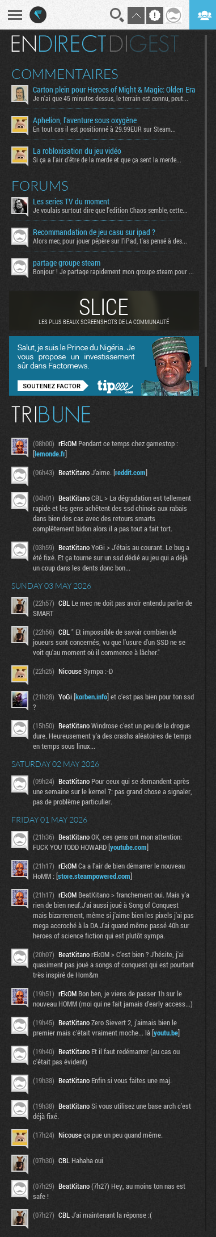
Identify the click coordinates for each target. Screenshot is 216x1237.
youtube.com (128, 847)
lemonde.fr (50, 453)
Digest (144, 43)
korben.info (91, 696)
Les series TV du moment (71, 201)
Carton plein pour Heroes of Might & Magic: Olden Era (114, 89)
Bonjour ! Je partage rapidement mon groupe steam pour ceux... (114, 271)
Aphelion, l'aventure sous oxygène (85, 120)
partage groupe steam (66, 262)
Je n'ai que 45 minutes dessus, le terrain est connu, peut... (110, 98)
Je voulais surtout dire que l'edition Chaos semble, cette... (110, 210)
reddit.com (130, 472)
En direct (58, 43)
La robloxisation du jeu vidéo (77, 151)
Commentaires (64, 73)
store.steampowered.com (94, 876)
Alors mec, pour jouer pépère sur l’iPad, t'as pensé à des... (110, 241)
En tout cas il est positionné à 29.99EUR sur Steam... (104, 129)
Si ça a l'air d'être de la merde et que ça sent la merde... (107, 159)
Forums (40, 185)
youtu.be (166, 1033)
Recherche (117, 15)
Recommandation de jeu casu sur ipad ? (94, 232)
